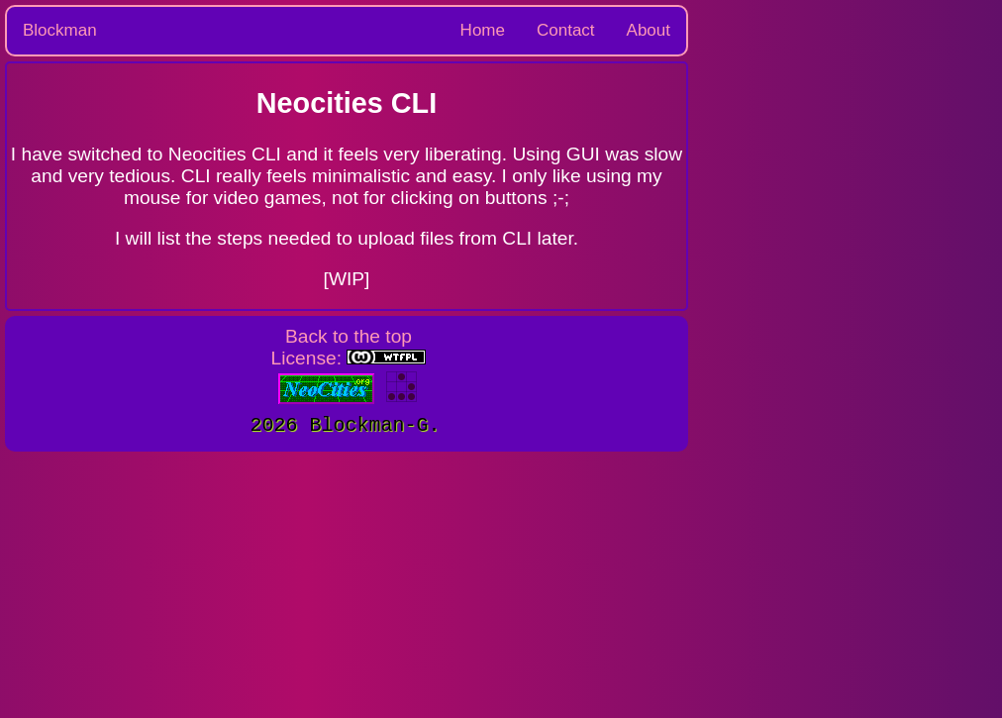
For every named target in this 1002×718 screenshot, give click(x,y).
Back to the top (348, 336)
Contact (566, 30)
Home (482, 30)
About (648, 30)
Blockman (60, 30)
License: (349, 358)
